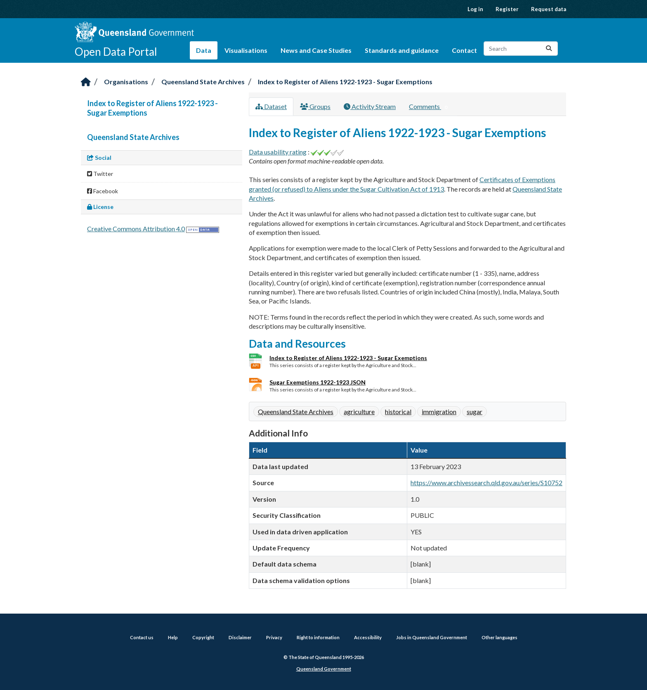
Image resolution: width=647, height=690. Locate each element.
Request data (548, 9)
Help (173, 637)
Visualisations (245, 50)
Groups (315, 106)
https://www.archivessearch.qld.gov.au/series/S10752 (486, 482)
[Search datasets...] (521, 48)
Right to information (318, 637)
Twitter (100, 173)
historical (398, 411)
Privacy (274, 637)
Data (203, 50)
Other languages (499, 637)
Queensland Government (323, 668)
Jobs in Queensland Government (431, 637)
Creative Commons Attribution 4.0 (136, 228)
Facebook (102, 190)
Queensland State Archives (203, 81)
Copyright (203, 637)
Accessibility (368, 637)
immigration (439, 411)
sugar (474, 411)
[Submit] (549, 48)
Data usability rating (278, 152)
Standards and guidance (402, 50)
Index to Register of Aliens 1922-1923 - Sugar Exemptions (345, 81)
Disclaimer (240, 637)
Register (507, 9)
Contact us (141, 637)
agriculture (359, 411)
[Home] (86, 82)
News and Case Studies (316, 50)
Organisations (126, 81)
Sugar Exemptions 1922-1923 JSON (317, 382)
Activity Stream (370, 106)
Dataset (271, 106)
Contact (464, 50)
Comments (430, 106)
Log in (475, 9)
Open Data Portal (116, 51)
